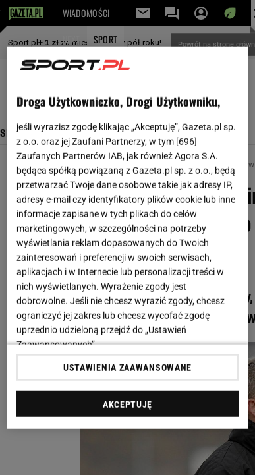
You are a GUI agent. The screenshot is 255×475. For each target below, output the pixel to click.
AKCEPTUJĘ (127, 404)
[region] (128, 237)
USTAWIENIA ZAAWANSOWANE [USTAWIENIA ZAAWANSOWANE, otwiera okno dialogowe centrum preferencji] (127, 367)
